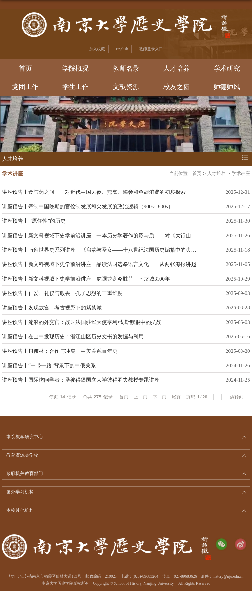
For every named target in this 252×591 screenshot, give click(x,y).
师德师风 (227, 86)
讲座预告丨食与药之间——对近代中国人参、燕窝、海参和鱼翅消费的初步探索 (94, 192)
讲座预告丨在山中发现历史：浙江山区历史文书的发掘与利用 (73, 336)
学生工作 (75, 86)
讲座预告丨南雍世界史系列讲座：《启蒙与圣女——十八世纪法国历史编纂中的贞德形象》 (107, 250)
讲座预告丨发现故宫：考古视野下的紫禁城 (52, 307)
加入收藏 (97, 49)
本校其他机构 (20, 510)
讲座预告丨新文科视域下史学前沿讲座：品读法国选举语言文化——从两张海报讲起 (99, 264)
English (122, 49)
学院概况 (75, 68)
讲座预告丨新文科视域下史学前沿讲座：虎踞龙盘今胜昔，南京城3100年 (86, 279)
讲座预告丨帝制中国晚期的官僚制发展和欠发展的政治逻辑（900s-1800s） (87, 206)
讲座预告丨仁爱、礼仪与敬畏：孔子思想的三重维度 (62, 293)
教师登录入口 (151, 49)
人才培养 (176, 68)
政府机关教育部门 (24, 473)
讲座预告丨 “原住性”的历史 (34, 221)
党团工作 (25, 86)
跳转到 (237, 396)
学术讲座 (241, 173)
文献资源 (126, 86)
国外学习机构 (20, 491)
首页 (25, 68)
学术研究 (227, 68)
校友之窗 (176, 86)
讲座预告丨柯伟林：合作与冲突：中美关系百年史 (59, 351)
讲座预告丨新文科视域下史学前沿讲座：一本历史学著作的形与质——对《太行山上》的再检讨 (112, 235)
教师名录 (126, 68)
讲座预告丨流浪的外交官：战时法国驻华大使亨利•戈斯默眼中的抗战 (81, 322)
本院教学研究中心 (24, 436)
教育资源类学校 (22, 455)
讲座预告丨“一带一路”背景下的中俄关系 (49, 365)
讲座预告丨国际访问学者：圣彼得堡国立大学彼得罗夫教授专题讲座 (80, 380)
